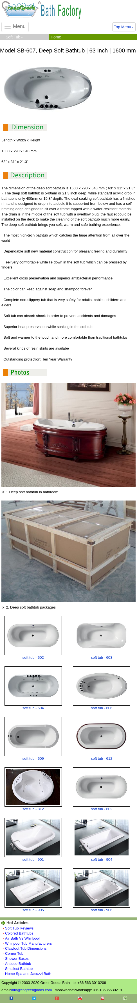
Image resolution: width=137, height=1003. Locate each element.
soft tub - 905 (33, 910)
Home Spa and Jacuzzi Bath (28, 974)
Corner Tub (14, 953)
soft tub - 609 (33, 758)
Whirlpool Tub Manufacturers (28, 943)
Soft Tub (14, 37)
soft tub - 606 (101, 708)
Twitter (34, 998)
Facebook (11, 998)
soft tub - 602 (33, 657)
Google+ (57, 998)
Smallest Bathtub (19, 969)
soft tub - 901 (33, 859)
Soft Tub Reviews (19, 928)
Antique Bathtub (18, 963)
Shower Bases (17, 958)
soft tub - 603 (101, 657)
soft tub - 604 (33, 708)
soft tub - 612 (101, 758)
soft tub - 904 (101, 859)
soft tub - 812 (33, 809)
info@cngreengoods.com (31, 990)
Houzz (125, 998)
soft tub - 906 (101, 910)
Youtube (80, 998)
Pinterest (102, 998)
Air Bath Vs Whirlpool (22, 938)
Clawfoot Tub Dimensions (25, 948)
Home (56, 37)
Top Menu (124, 27)
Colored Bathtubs (19, 933)
